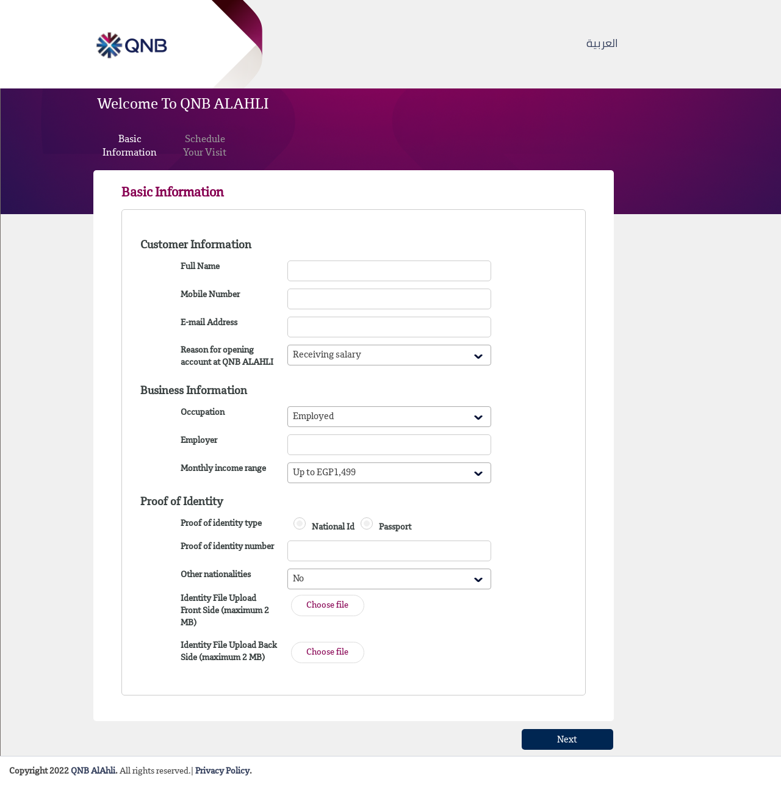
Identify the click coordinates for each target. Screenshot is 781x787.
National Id (333, 528)
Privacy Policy (222, 772)
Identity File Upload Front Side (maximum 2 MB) (225, 611)
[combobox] (389, 355)
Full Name (200, 267)
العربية (602, 43)
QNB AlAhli (93, 772)
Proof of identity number (227, 547)
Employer (199, 441)
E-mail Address (209, 323)
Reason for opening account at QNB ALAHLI (227, 357)
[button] (327, 605)
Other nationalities (216, 575)
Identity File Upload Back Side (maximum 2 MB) (229, 652)
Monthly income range (223, 469)
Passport (395, 528)
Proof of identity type (221, 524)
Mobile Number (210, 295)
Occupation (203, 413)
